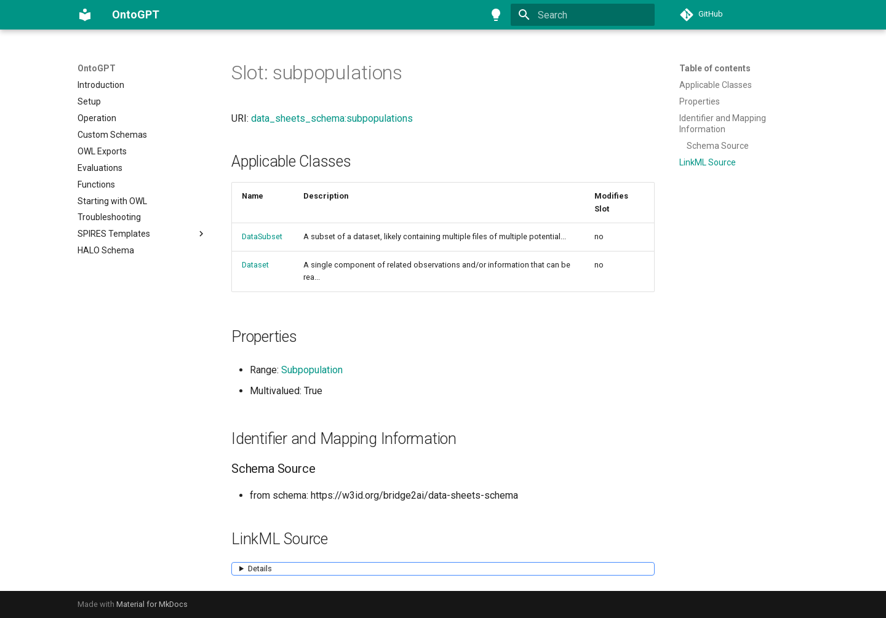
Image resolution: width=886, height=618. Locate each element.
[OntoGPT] (85, 14)
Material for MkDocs (152, 604)
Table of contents (715, 68)
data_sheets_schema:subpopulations (332, 118)
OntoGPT (97, 68)
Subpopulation (312, 370)
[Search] (583, 15)
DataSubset (262, 236)
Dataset (255, 264)
